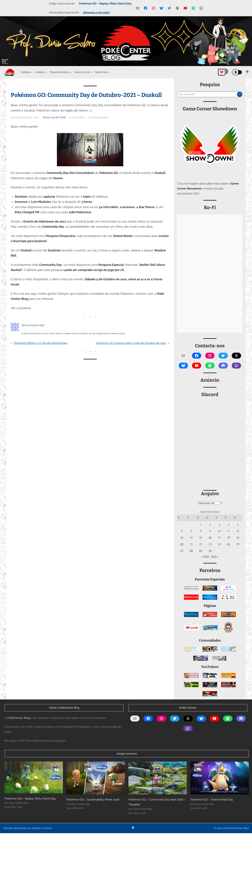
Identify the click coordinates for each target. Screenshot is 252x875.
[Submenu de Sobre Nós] (101, 72)
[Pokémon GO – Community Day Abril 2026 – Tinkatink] (157, 777)
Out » (214, 556)
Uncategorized (98, 117)
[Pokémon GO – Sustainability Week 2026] (96, 777)
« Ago (205, 556)
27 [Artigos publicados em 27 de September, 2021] (181, 550)
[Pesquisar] (239, 94)
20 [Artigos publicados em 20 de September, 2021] (181, 544)
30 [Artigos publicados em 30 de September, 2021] (210, 550)
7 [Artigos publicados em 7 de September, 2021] (191, 531)
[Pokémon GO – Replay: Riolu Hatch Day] (33, 777)
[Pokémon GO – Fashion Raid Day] (219, 777)
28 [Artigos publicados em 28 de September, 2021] (191, 550)
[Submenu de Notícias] (25, 72)
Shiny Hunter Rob (54, 117)
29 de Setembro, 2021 (25, 117)
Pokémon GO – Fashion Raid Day (211, 799)
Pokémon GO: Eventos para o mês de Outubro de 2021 (131, 343)
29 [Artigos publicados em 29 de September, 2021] (200, 550)
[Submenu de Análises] (40, 72)
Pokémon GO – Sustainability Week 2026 (93, 799)
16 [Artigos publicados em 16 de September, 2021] (210, 537)
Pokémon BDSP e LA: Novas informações (40, 343)
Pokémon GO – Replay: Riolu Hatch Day (105, 3)
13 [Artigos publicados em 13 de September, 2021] (181, 537)
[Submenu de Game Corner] (82, 72)
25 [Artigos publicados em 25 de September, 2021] (228, 544)
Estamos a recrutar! (96, 12)
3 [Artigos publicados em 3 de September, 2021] (219, 524)
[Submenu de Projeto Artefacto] (59, 72)
